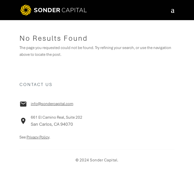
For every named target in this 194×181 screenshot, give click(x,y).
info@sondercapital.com (52, 103)
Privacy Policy (38, 137)
